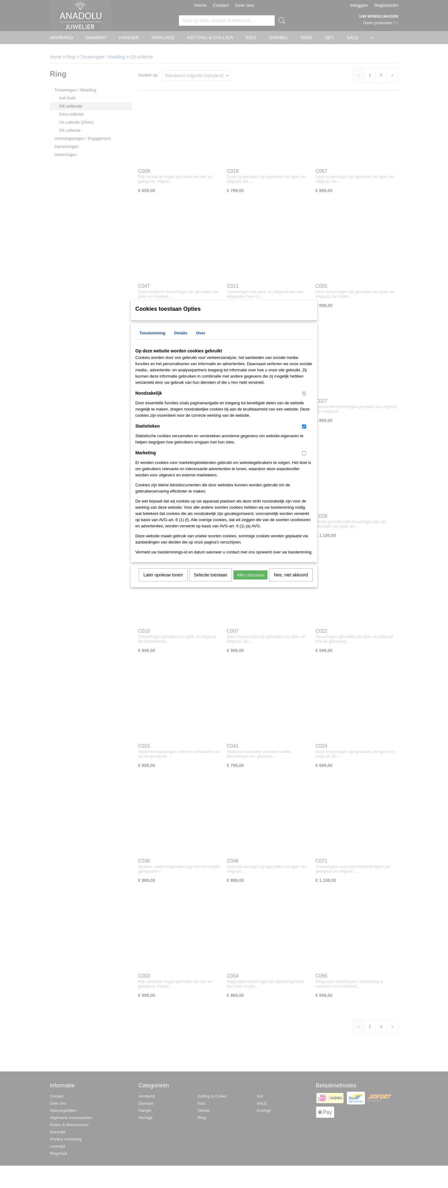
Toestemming (152, 341)
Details (181, 341)
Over (200, 341)
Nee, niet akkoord (291, 582)
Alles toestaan (250, 582)
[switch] (304, 402)
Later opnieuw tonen (163, 582)
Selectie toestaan (210, 582)
